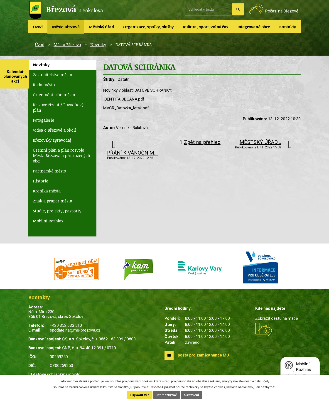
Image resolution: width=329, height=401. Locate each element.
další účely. (262, 381)
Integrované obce (253, 27)
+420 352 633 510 (66, 325)
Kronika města (47, 191)
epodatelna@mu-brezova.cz (75, 330)
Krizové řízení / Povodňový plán (58, 107)
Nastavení (191, 395)
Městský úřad (101, 27)
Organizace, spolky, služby (148, 27)
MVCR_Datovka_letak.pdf (126, 108)
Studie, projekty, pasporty (57, 211)
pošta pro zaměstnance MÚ (203, 355)
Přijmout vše (139, 395)
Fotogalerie (43, 120)
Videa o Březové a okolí (54, 130)
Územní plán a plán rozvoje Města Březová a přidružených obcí (61, 155)
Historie (40, 181)
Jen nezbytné (166, 395)
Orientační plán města (54, 94)
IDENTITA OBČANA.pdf (123, 99)
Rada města (44, 84)
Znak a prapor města (52, 201)
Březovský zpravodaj (52, 140)
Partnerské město (49, 171)
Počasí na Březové (281, 11)
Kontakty (287, 27)
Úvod (38, 27)
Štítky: (109, 79)
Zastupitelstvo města (52, 74)
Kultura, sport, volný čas (205, 27)
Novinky (98, 44)
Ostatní (124, 79)
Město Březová (66, 27)
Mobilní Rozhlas (48, 221)
